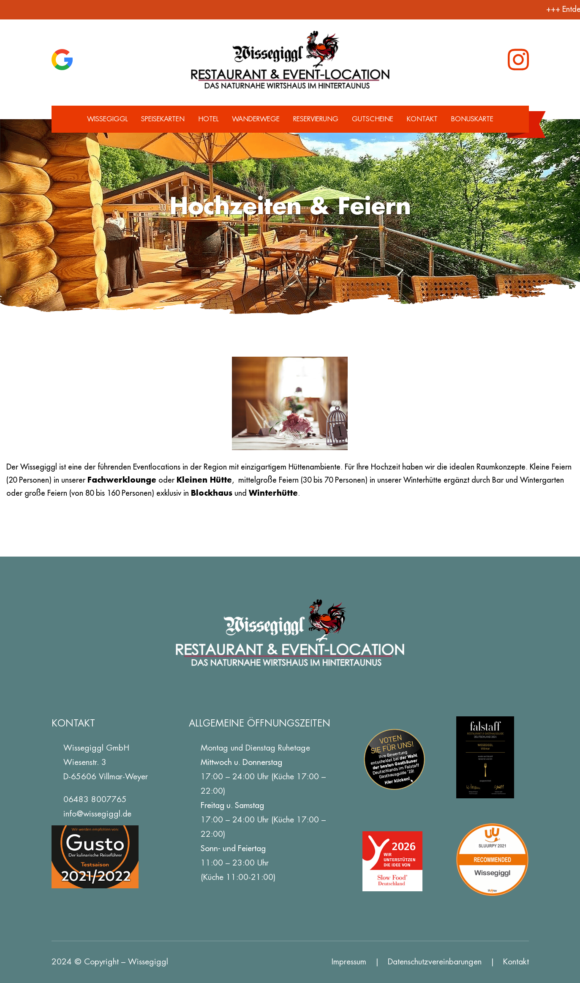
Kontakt (422, 119)
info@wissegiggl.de (97, 813)
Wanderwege (256, 119)
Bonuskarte (472, 119)
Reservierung (315, 119)
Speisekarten (163, 119)
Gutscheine (372, 119)
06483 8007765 (95, 799)
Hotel (208, 119)
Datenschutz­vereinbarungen (435, 961)
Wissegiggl (107, 119)
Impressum (349, 961)
